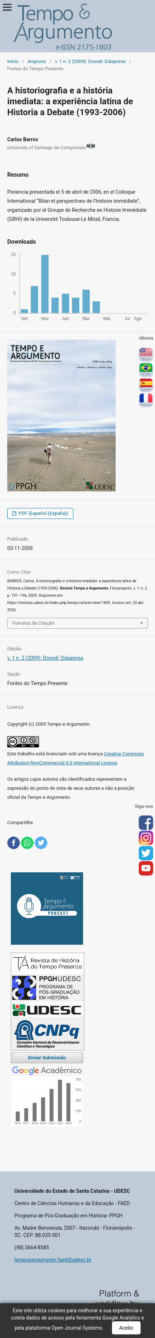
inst (146, 838)
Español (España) (146, 385)
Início (12, 61)
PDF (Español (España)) (42, 513)
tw (146, 853)
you (146, 868)
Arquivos (36, 61)
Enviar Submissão (47, 1057)
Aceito (126, 1328)
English (146, 354)
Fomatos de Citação (33, 623)
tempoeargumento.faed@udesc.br (52, 1260)
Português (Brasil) (146, 370)
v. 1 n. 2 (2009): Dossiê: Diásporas (90, 61)
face (146, 823)
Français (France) (146, 400)
